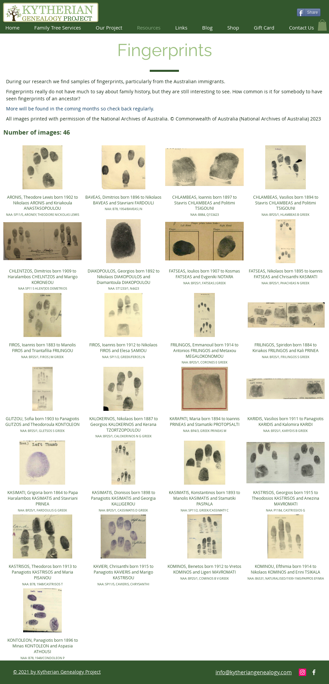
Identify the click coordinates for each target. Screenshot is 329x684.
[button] (322, 25)
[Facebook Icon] (314, 672)
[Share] (309, 12)
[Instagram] (302, 672)
